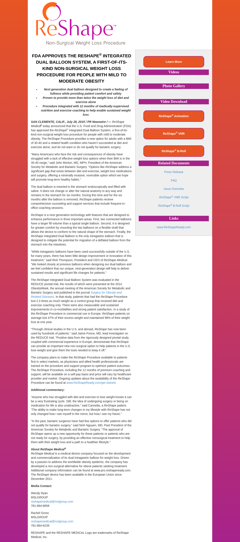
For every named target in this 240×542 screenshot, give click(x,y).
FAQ (174, 180)
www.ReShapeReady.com (174, 227)
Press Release (173, 172)
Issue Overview (174, 189)
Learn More (174, 61)
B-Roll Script (173, 205)
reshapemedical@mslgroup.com (52, 501)
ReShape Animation (174, 116)
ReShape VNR (174, 133)
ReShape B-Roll (174, 151)
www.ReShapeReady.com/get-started (91, 382)
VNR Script (173, 197)
